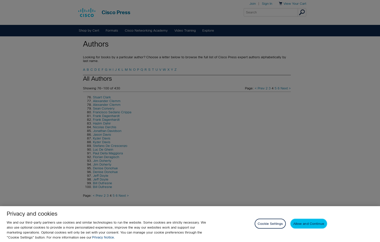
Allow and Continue (308, 224)
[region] (190, 224)
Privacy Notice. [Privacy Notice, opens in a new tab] (103, 237)
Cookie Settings (270, 224)
